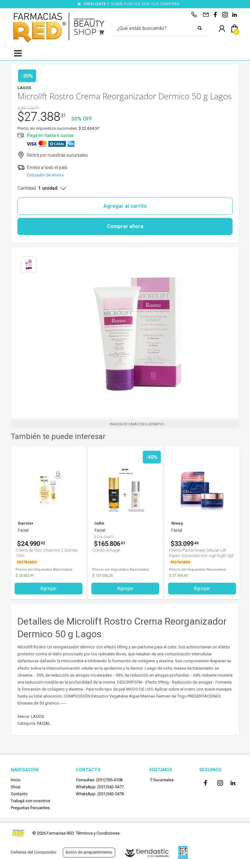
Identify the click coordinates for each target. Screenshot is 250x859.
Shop (16, 786)
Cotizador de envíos (45, 175)
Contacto (19, 793)
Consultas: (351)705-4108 (99, 779)
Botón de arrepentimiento (89, 852)
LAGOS (37, 716)
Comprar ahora (125, 226)
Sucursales (161, 779)
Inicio (16, 779)
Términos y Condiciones (98, 833)
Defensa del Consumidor (33, 852)
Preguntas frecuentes (30, 807)
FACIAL (43, 723)
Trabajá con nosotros (30, 800)
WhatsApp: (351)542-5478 (100, 793)
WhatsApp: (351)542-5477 (100, 786)
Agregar (48, 588)
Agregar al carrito (125, 206)
